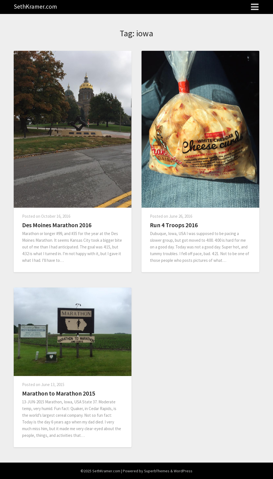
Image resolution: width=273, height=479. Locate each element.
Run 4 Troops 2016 (174, 225)
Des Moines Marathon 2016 (56, 225)
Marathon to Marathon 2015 (58, 393)
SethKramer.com (35, 6)
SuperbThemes (157, 470)
